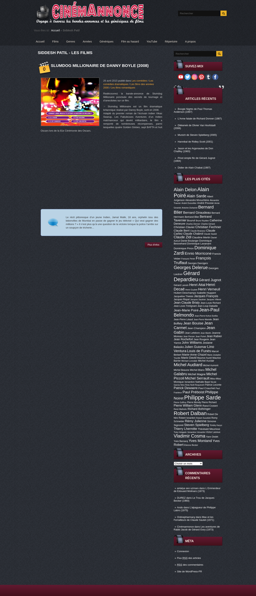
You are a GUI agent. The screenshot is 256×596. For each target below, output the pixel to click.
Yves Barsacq (181, 441)
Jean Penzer (189, 336)
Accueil (55, 30)
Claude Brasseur (197, 231)
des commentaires (190, 564)
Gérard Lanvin (181, 285)
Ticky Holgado (180, 432)
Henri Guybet (191, 289)
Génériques (106, 41)
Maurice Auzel (204, 358)
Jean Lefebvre (192, 333)
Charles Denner (193, 224)
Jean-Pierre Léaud (183, 319)
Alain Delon (185, 189)
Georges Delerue (191, 267)
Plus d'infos (153, 244)
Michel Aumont (210, 365)
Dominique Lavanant (199, 243)
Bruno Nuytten (202, 220)
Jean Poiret (201, 336)
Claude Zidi (182, 237)
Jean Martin (205, 333)
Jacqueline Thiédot (183, 296)
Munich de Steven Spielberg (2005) (197, 134)
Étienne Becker (191, 445)
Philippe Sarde (202, 397)
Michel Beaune (181, 370)
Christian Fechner (208, 227)
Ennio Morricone (198, 253)
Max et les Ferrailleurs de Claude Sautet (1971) (194, 518)
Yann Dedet (212, 436)
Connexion (183, 551)
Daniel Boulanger (190, 240)
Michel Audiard (188, 364)
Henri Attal (197, 285)
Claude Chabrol (193, 233)
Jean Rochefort (183, 339)
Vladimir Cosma (189, 435)
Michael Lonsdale (189, 361)
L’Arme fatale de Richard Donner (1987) (200, 118)
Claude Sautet (210, 234)
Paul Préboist (193, 392)
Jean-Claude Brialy (187, 302)
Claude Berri (182, 230)
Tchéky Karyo (216, 425)
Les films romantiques (123, 87)
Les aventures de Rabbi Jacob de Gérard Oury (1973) (197, 528)
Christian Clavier (184, 227)
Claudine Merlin (201, 237)
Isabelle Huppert (206, 292)
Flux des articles (189, 558)
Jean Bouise (193, 323)
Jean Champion (196, 328)
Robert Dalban (190, 413)
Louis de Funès (199, 351)
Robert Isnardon (187, 418)
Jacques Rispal (182, 299)
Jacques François (206, 296)
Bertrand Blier (192, 217)
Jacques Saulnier (198, 299)
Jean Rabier (214, 336)
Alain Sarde (196, 196)
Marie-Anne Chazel (194, 354)
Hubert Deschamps (185, 292)
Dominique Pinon (184, 248)
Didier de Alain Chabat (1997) (194, 167)
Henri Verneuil (209, 289)
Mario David (188, 357)
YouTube (152, 41)
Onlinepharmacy (186, 517)
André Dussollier (188, 203)
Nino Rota (185, 385)
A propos (190, 41)
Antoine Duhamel (190, 208)
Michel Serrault (197, 378)
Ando (180, 507)
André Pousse (205, 203)
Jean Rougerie (201, 339)
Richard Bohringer (199, 408)
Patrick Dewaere (186, 388)
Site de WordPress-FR (189, 571)
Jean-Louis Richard (210, 303)
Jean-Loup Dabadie (207, 306)
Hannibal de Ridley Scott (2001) (195, 141)
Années (87, 41)
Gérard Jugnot (210, 280)
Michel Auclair (206, 360)
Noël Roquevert (197, 385)
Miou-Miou (215, 378)
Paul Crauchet (206, 388)
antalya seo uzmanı (188, 488)
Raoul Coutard (210, 405)
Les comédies (139, 80)
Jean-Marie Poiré (186, 310)
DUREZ (181, 497)
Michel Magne (197, 374)
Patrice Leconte (213, 384)
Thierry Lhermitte (185, 428)
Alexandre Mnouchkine (197, 200)
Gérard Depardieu (187, 276)
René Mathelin (180, 409)
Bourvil (191, 220)
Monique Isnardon (184, 381)
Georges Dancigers (198, 263)
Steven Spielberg (196, 425)
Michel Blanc (197, 369)
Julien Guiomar (195, 347)
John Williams (192, 342)
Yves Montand (200, 441)
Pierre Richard (209, 402)
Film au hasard (130, 41)
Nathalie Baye (202, 382)
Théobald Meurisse (209, 429)
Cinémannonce (185, 526)
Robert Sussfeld (203, 418)
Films (55, 41)
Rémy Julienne (195, 421)
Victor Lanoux (213, 432)
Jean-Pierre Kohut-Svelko (206, 316)
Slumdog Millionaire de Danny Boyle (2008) (100, 65)
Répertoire (171, 41)
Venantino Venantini (196, 432)
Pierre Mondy (194, 402)
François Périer (188, 259)
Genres (70, 41)
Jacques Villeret (214, 299)
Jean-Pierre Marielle (203, 319)
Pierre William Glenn (188, 405)
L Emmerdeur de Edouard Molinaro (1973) (197, 490)
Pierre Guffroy (180, 402)
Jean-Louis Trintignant (185, 306)
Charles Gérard (208, 224)
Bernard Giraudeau (197, 212)
